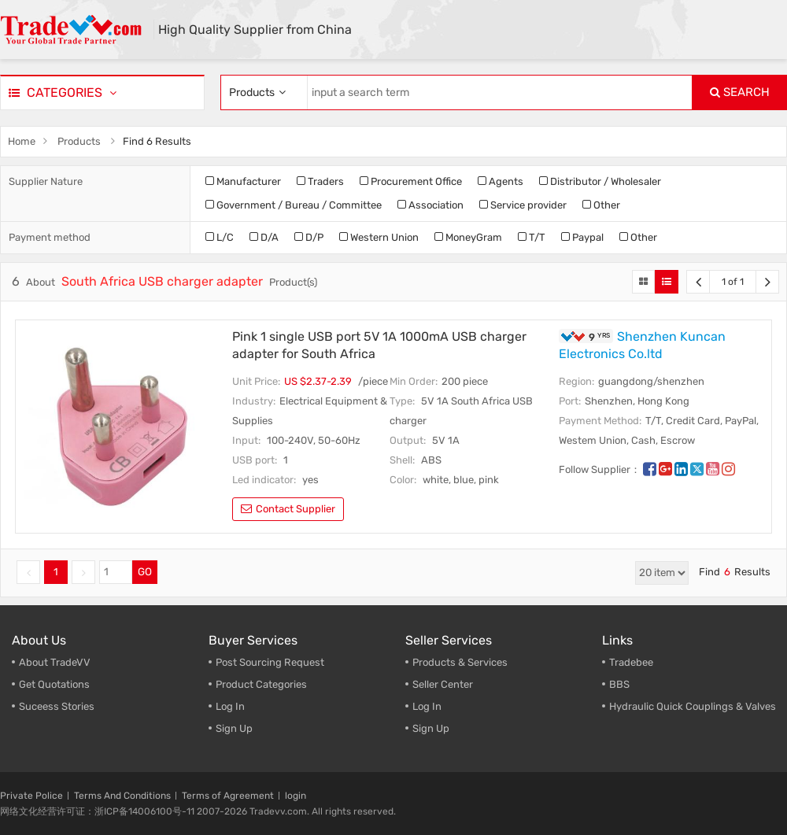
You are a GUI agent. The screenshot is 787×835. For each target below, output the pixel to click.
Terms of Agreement (228, 795)
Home (21, 141)
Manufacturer (243, 181)
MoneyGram (468, 237)
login (295, 795)
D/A (264, 237)
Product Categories (261, 684)
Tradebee (631, 662)
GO (145, 572)
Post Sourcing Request (270, 662)
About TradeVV (55, 662)
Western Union (379, 237)
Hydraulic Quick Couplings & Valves (692, 706)
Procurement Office (411, 181)
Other (601, 205)
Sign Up (430, 728)
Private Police (31, 795)
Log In (230, 706)
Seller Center (442, 684)
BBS (619, 684)
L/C (219, 237)
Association (430, 205)
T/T (531, 237)
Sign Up (234, 728)
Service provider (523, 205)
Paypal (582, 237)
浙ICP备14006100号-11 (144, 811)
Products (79, 141)
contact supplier (288, 509)
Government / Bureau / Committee (293, 205)
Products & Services (460, 662)
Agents (500, 181)
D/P (308, 237)
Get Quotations (54, 684)
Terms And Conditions (122, 795)
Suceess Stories (56, 706)
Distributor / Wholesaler (600, 181)
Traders (320, 181)
